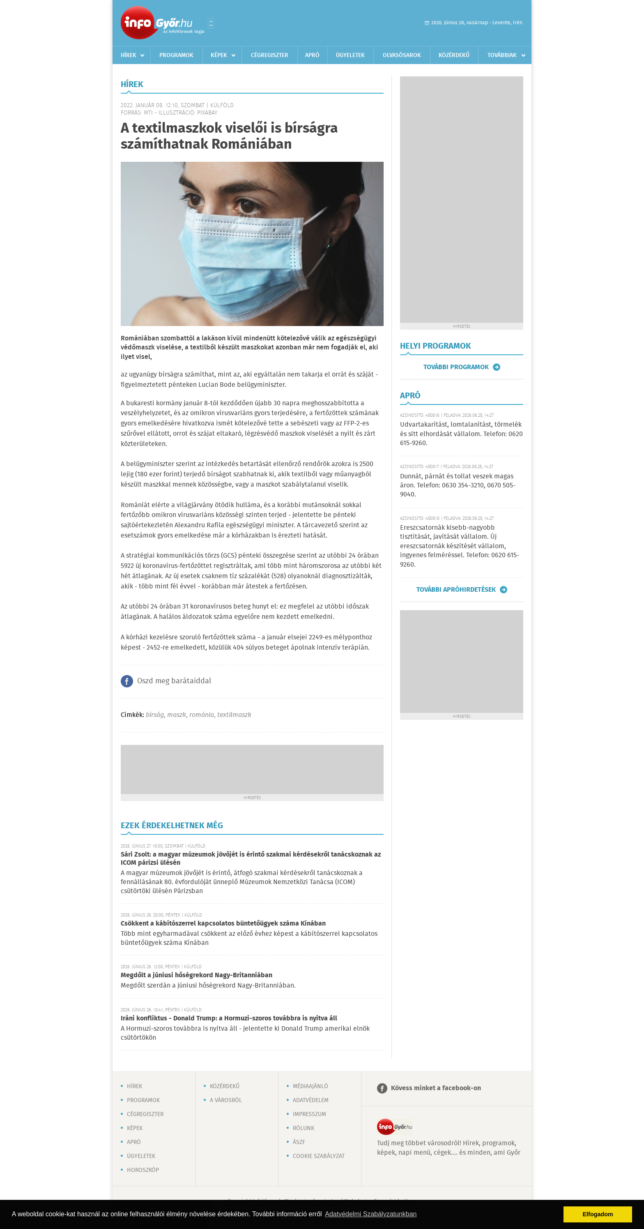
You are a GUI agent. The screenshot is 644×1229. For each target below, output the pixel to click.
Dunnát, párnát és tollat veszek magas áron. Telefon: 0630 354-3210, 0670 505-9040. (457, 485)
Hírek (128, 55)
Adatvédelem (311, 1100)
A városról (226, 1100)
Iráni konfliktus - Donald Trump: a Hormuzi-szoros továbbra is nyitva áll (229, 1018)
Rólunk (303, 1128)
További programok (456, 367)
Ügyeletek (350, 55)
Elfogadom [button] (598, 1214)
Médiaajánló (310, 1086)
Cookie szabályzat (319, 1156)
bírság (155, 715)
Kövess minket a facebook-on (436, 1088)
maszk (176, 715)
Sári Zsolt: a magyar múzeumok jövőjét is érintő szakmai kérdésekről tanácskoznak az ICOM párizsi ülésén (251, 859)
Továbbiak (502, 55)
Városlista (211, 23)
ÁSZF (299, 1142)
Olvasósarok (402, 55)
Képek (219, 55)
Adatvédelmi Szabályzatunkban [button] (370, 1214)
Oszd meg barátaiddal (174, 681)
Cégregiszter (269, 55)
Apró (312, 55)
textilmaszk (234, 715)
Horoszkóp (143, 1170)
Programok (176, 55)
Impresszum (309, 1114)
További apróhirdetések (456, 589)
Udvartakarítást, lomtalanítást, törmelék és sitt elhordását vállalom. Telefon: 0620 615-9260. (461, 434)
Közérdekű (454, 55)
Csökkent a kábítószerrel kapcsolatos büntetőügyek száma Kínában (223, 924)
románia (201, 715)
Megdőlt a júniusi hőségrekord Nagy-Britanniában (196, 975)
